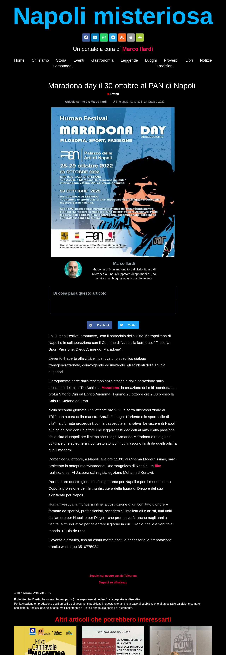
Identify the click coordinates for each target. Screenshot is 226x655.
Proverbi (171, 61)
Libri (189, 61)
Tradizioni (165, 66)
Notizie (206, 61)
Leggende (129, 61)
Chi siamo (40, 61)
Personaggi (62, 66)
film (158, 466)
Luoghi (151, 61)
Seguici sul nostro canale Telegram (112, 576)
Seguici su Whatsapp (113, 583)
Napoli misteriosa (113, 15)
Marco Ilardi (137, 50)
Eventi (78, 61)
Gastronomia (102, 61)
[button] (99, 326)
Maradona (110, 388)
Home (19, 61)
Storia (61, 61)
